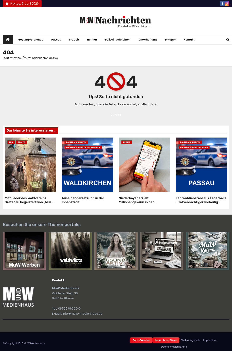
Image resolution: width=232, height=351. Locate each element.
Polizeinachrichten (118, 39)
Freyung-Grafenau (31, 39)
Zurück (116, 115)
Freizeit (74, 39)
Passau (56, 39)
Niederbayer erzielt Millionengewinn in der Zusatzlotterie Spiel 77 (136, 202)
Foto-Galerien (141, 340)
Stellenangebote (190, 340)
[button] (227, 40)
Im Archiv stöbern (166, 340)
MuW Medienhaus (34, 343)
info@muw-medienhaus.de (82, 314)
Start (6, 58)
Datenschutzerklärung (174, 346)
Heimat (92, 39)
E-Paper (170, 39)
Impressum (210, 340)
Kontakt (189, 39)
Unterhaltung (147, 39)
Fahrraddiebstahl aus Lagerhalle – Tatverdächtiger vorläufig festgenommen (201, 202)
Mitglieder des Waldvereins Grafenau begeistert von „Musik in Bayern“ (29, 202)
